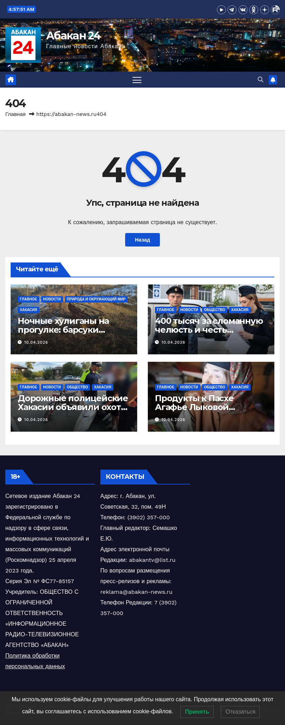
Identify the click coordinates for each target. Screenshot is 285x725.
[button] (260, 79)
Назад (142, 240)
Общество (214, 310)
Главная (15, 114)
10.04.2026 (36, 342)
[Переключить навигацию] (137, 79)
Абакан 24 (73, 35)
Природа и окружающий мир (96, 299)
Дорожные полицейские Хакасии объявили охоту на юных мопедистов (73, 407)
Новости (52, 299)
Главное (28, 299)
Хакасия (28, 310)
